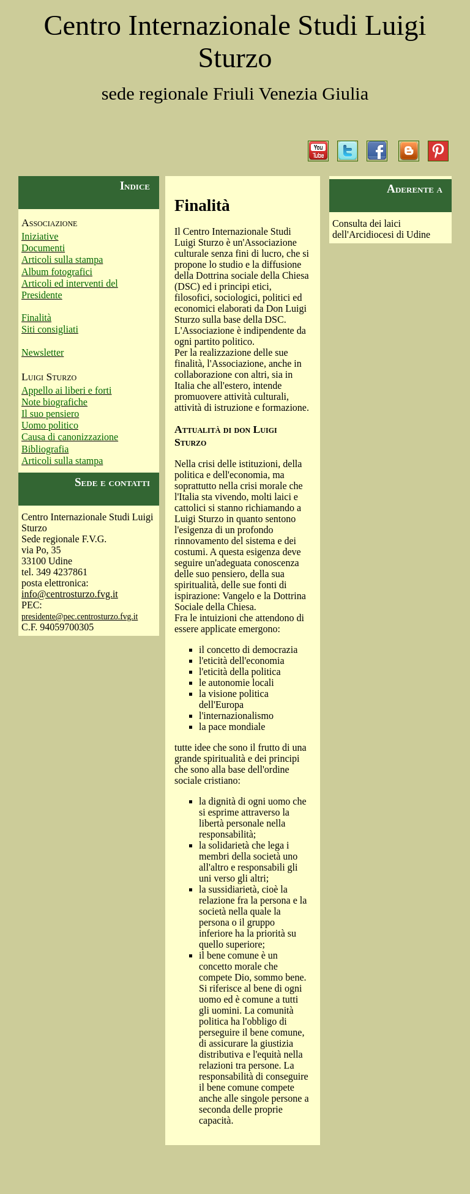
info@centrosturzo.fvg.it (69, 594)
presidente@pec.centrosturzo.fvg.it (79, 616)
